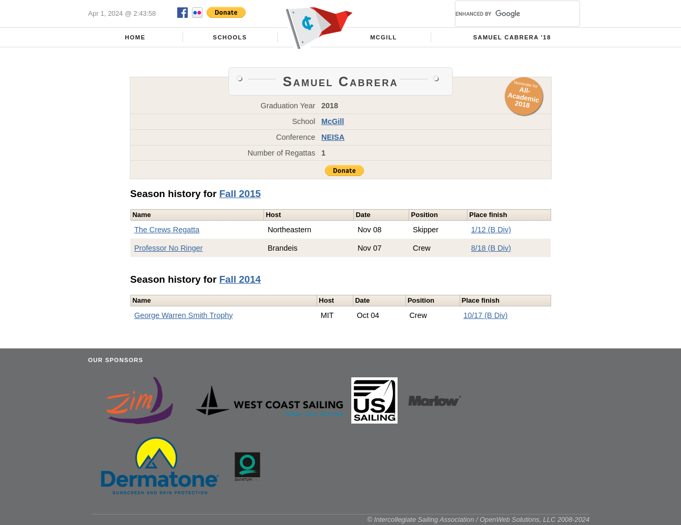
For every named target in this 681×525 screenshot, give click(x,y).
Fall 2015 (240, 193)
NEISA (332, 137)
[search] (504, 13)
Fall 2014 (240, 279)
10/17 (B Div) (485, 315)
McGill (383, 37)
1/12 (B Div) (491, 229)
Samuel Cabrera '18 (512, 37)
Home (135, 37)
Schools (230, 37)
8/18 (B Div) (491, 248)
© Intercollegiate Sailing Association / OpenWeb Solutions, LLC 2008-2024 (478, 519)
